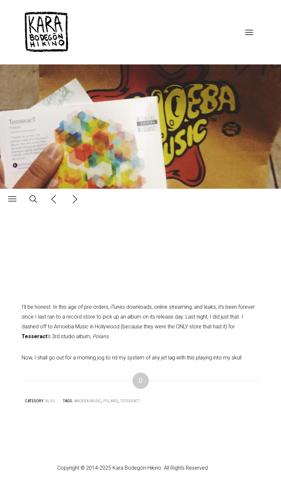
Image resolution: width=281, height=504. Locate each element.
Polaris (110, 400)
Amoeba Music (87, 400)
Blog (50, 400)
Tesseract (130, 400)
